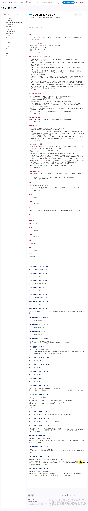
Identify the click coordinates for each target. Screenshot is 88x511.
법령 (26, 2)
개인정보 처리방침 (35, 501)
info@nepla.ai (36, 503)
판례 (22, 2)
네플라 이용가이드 (72, 495)
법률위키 (16, 2)
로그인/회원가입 (81, 2)
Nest (30, 2)
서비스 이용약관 (30, 501)
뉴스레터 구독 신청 (63, 495)
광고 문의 (81, 495)
